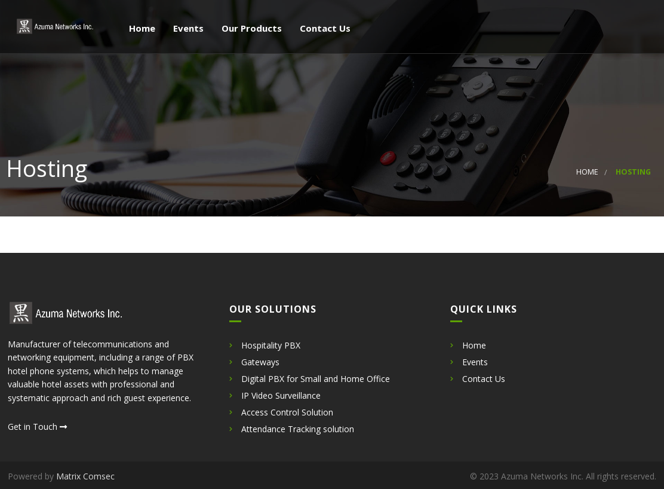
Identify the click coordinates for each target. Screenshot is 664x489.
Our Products (250, 29)
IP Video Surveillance (281, 395)
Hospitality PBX (270, 345)
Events (187, 29)
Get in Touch (37, 426)
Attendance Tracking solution (297, 429)
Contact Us (324, 29)
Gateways (260, 362)
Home (141, 29)
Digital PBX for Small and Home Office (315, 378)
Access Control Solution (287, 412)
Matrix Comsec (85, 476)
